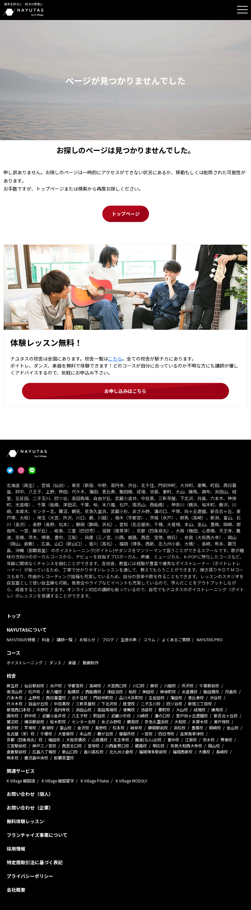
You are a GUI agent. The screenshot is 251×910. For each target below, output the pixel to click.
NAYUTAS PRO (210, 639)
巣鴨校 (129, 709)
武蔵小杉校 (121, 715)
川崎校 (143, 715)
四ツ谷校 (174, 703)
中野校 (42, 709)
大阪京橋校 (76, 739)
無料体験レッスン (25, 821)
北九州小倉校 (121, 751)
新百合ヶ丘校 (226, 715)
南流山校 (15, 691)
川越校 (170, 685)
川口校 (139, 685)
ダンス (55, 662)
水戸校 (56, 685)
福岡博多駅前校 (153, 751)
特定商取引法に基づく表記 (35, 862)
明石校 (159, 745)
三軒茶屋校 (86, 703)
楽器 (72, 662)
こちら (115, 358)
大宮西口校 (117, 685)
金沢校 (83, 727)
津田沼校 (115, 691)
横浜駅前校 (34, 721)
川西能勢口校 (117, 745)
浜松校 (180, 727)
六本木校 (15, 697)
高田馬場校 (107, 709)
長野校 (101, 727)
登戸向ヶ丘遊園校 (192, 715)
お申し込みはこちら (125, 391)
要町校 (164, 709)
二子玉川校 (151, 703)
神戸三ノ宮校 (44, 745)
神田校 (148, 691)
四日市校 (166, 733)
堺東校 (226, 739)
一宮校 (147, 733)
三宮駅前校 (17, 745)
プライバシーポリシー (30, 876)
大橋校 (204, 751)
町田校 (99, 715)
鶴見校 (133, 721)
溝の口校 (162, 715)
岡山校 (214, 745)
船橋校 (74, 691)
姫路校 (141, 745)
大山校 (182, 709)
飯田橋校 (211, 691)
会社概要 (16, 889)
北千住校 (80, 697)
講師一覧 (65, 639)
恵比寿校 (196, 697)
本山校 (86, 733)
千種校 (46, 733)
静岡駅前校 (158, 727)
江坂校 (191, 739)
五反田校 (157, 697)
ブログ (108, 639)
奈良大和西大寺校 (186, 745)
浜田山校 (84, 709)
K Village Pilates (95, 780)
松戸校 (34, 691)
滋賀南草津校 (192, 733)
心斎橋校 (100, 739)
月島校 (231, 691)
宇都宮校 (76, 685)
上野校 (34, 697)
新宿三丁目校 (200, 703)
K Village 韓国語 (21, 780)
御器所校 (127, 733)
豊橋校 (197, 727)
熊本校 (13, 757)
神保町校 (168, 691)
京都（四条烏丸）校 (25, 739)
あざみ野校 (111, 721)
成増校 (200, 709)
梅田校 (54, 739)
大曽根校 (66, 733)
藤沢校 (13, 727)
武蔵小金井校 (54, 715)
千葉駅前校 (209, 685)
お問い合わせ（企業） (30, 807)
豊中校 (173, 739)
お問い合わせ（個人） (30, 793)
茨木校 (209, 739)
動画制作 (91, 662)
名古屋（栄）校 (21, 733)
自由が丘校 (38, 703)
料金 (46, 639)
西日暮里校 (56, 697)
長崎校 (222, 751)
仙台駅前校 (34, 685)
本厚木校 (200, 721)
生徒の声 (129, 639)
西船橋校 (93, 691)
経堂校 (129, 703)
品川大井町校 (131, 697)
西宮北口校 (72, 745)
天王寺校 (121, 739)
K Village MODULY (131, 780)
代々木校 (15, 703)
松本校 (119, 727)
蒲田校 (176, 697)
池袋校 (147, 709)
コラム (149, 639)
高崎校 (95, 685)
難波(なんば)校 (148, 739)
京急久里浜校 (157, 721)
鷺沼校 (13, 721)
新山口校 (70, 751)
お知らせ (87, 639)
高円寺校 (62, 709)
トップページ (126, 213)
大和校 (180, 721)
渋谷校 (216, 697)
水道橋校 (190, 691)
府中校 (30, 715)
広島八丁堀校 (44, 751)
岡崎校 (215, 727)
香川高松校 (94, 751)
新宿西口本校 (19, 709)
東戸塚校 (222, 721)
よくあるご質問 (176, 639)
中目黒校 (62, 703)
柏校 (133, 691)
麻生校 (13, 685)
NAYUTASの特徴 (21, 639)
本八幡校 (54, 691)
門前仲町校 (103, 697)
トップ (14, 616)
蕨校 (154, 685)
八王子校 (80, 715)
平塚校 (30, 727)
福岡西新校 (183, 751)
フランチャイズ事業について (37, 835)
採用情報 (16, 848)
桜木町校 (58, 721)
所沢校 (188, 685)
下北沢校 (109, 703)
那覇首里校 (64, 757)
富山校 (66, 727)
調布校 (13, 715)
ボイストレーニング (25, 662)
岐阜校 (136, 727)
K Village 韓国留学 (58, 780)
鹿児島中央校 (36, 757)
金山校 (233, 727)
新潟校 (48, 727)
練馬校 (217, 709)
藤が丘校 (105, 733)
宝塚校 (94, 745)
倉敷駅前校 (17, 751)
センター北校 (84, 721)
